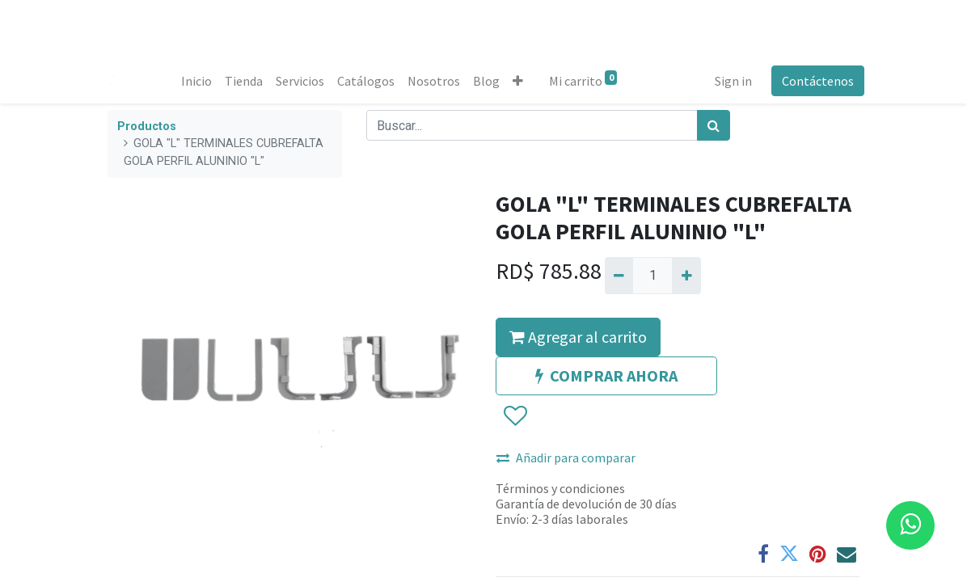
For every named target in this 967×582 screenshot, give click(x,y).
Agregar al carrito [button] (578, 337)
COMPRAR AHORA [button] (606, 375)
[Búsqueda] (713, 125)
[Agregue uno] (686, 275)
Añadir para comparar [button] (566, 457)
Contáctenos (813, 81)
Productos (146, 126)
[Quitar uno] (619, 275)
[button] (522, 81)
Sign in (728, 81)
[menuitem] (200, 81)
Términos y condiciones (560, 488)
